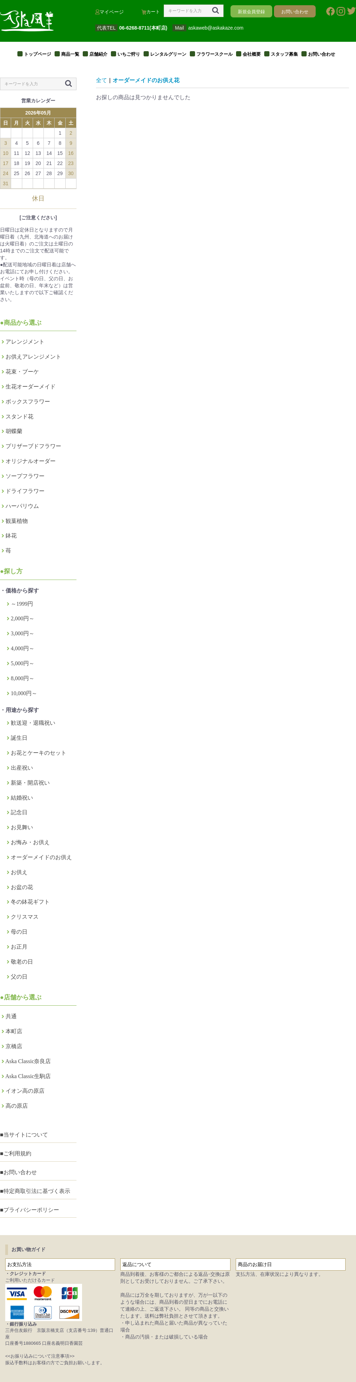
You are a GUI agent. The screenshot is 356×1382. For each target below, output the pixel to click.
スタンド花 (19, 416)
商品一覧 (70, 54)
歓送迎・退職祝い (33, 723)
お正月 (19, 947)
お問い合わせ (321, 54)
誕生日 (19, 738)
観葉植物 (17, 521)
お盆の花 (22, 887)
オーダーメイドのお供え (41, 857)
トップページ (37, 54)
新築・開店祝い (30, 783)
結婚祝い (22, 798)
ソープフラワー (25, 476)
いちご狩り (129, 54)
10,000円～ (24, 693)
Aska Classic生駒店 (28, 1076)
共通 (11, 1016)
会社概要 (252, 54)
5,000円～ (22, 663)
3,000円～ (22, 633)
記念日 (19, 812)
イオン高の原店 (25, 1091)
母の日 (19, 932)
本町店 (14, 1031)
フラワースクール (214, 54)
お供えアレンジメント (33, 357)
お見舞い (22, 827)
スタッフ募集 (284, 54)
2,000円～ (22, 618)
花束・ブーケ (22, 372)
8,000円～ (22, 678)
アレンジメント (25, 342)
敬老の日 (22, 962)
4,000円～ (22, 648)
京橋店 (14, 1046)
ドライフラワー (25, 491)
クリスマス (25, 917)
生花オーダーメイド (31, 387)
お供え (19, 872)
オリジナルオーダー (31, 461)
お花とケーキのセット (38, 753)
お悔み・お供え (30, 842)
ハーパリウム (22, 506)
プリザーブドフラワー (33, 446)
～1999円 (22, 604)
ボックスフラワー (28, 402)
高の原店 (17, 1106)
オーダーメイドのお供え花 (146, 80)
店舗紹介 (98, 54)
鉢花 (11, 536)
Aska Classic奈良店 (28, 1061)
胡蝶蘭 (14, 431)
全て (101, 80)
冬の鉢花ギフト (30, 902)
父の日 (19, 977)
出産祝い (22, 768)
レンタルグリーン (168, 54)
